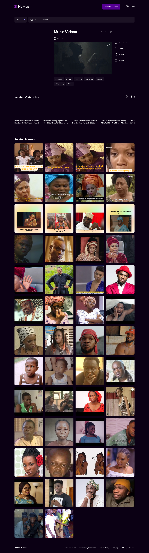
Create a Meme (111, 7)
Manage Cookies (128, 548)
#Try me (79, 79)
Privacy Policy (104, 548)
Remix (119, 48)
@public (60, 38)
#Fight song (59, 84)
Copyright (115, 548)
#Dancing (58, 79)
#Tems (68, 79)
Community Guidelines (87, 548)
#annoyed (89, 79)
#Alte (70, 84)
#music (99, 79)
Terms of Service (70, 548)
